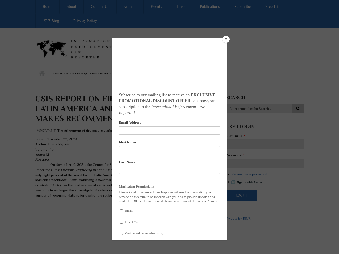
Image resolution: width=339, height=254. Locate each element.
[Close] (226, 39)
